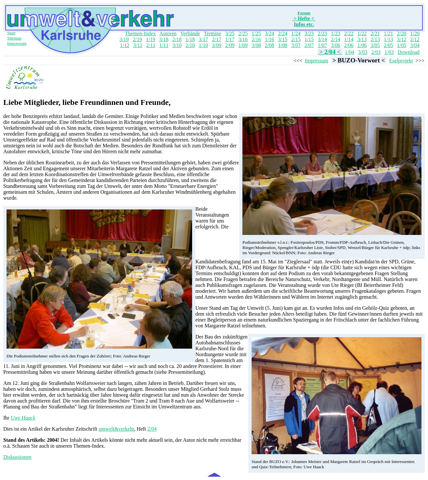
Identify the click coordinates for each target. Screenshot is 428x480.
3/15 (282, 39)
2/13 (375, 39)
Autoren (167, 33)
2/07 (309, 45)
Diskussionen (17, 457)
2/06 (348, 45)
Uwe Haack (23, 418)
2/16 (256, 39)
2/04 (151, 429)
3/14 (322, 39)
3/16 (243, 39)
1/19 (150, 39)
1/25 (256, 33)
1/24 (295, 33)
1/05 (401, 45)
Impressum (16, 43)
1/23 (335, 33)
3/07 (295, 45)
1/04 (349, 52)
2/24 (282, 33)
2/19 (137, 39)
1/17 (229, 39)
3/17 (203, 39)
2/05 (388, 45)
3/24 (269, 33)
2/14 (335, 39)
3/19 (124, 39)
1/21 (388, 33)
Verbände (190, 33)
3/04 (415, 45)
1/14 (348, 39)
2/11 (151, 45)
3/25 (229, 33)
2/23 (322, 33)
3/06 (335, 45)
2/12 (415, 39)
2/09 (229, 45)
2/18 (176, 39)
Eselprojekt (401, 60)
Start (11, 32)
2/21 (375, 33)
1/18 (190, 39)
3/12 (401, 39)
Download (409, 52)
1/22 (362, 33)
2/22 (348, 33)
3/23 (309, 33)
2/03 (375, 52)
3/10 (176, 45)
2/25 (243, 33)
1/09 (243, 45)
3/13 (362, 39)
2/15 (295, 39)
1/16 (269, 39)
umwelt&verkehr (116, 429)
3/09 (216, 45)
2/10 (190, 45)
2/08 (269, 45)
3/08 (256, 45)
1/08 (282, 45)
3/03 (362, 52)
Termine (212, 33)
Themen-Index (140, 33)
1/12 (124, 45)
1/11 (164, 45)
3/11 (137, 45)
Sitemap (14, 38)
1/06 (362, 45)
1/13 (388, 39)
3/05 (375, 45)
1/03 (389, 52)
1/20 (415, 33)
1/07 (322, 45)
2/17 (216, 39)
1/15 (309, 39)
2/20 (401, 33)
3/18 (163, 39)
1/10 (203, 45)
